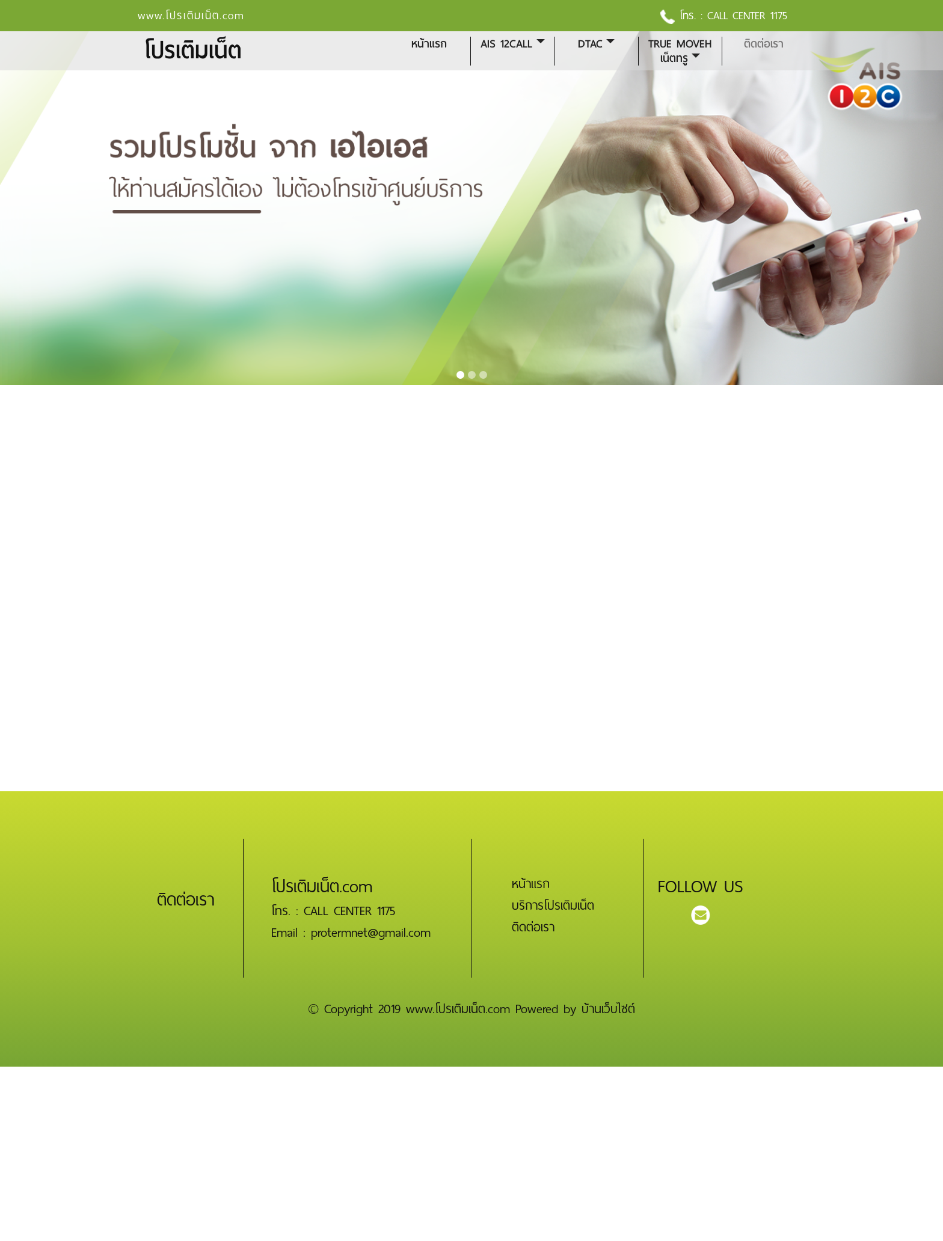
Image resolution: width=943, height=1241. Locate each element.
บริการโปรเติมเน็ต (553, 905)
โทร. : (683, 15)
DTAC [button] (590, 44)
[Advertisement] (361, 1151)
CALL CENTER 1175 (747, 15)
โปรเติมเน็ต (193, 50)
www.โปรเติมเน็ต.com (191, 15)
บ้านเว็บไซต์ (608, 1009)
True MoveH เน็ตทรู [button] (679, 51)
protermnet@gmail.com (371, 932)
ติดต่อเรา (764, 44)
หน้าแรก (429, 44)
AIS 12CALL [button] (506, 44)
